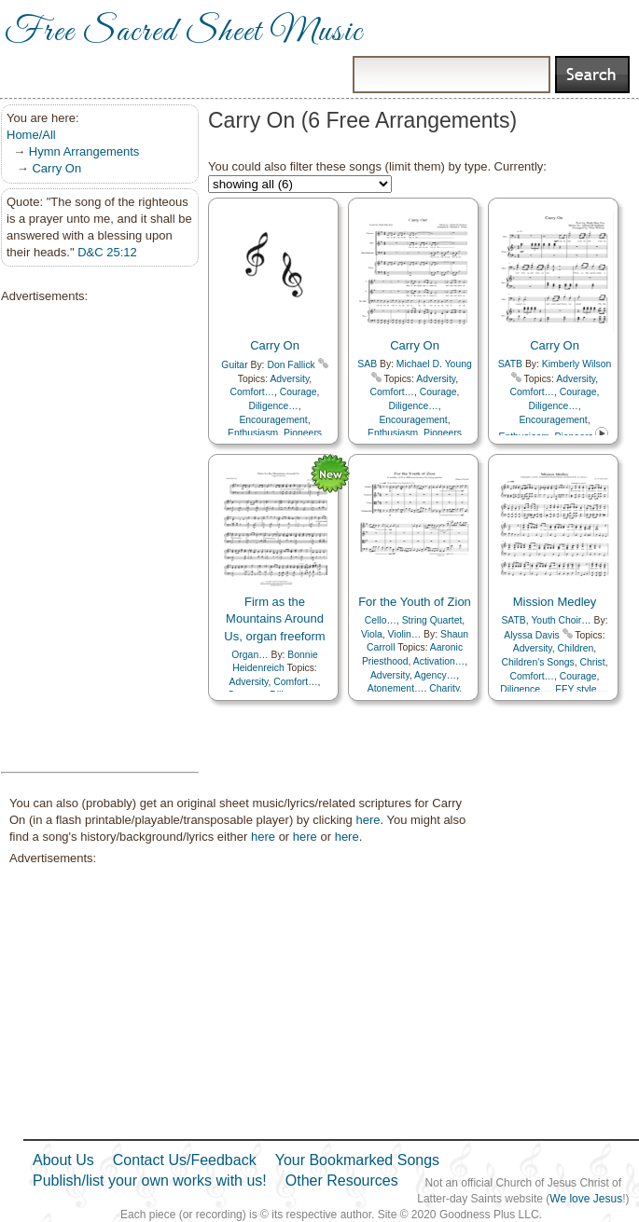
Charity (444, 688)
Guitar (234, 365)
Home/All (31, 135)
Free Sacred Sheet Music (184, 32)
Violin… (405, 634)
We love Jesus (585, 1198)
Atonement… (396, 688)
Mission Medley (555, 602)
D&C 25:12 (107, 252)
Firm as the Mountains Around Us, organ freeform (274, 618)
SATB (510, 364)
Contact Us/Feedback (185, 1160)
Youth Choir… (560, 620)
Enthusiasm (253, 433)
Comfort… (252, 392)
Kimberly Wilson (576, 364)
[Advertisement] (94, 539)
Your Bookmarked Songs (357, 1160)
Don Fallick (290, 365)
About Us (63, 1160)
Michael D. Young (434, 364)
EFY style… (580, 689)
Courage (298, 392)
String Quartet (432, 620)
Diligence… (273, 406)
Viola (371, 634)
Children (576, 648)
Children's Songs (537, 662)
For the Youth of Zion (414, 602)
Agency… (435, 675)
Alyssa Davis (531, 635)
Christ (591, 662)
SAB (367, 364)
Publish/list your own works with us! (150, 1180)
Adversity (289, 379)
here (367, 820)
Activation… (439, 661)
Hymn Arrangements (84, 151)
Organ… (249, 655)
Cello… (380, 620)
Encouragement (273, 420)
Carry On (56, 168)
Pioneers (303, 433)
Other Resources (341, 1180)
